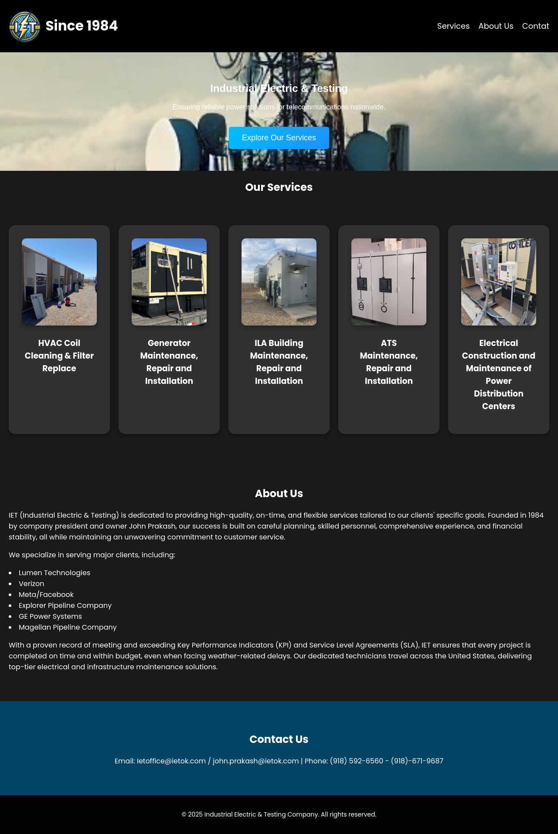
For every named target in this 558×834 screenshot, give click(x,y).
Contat (535, 25)
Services (453, 25)
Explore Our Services (279, 137)
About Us (496, 25)
